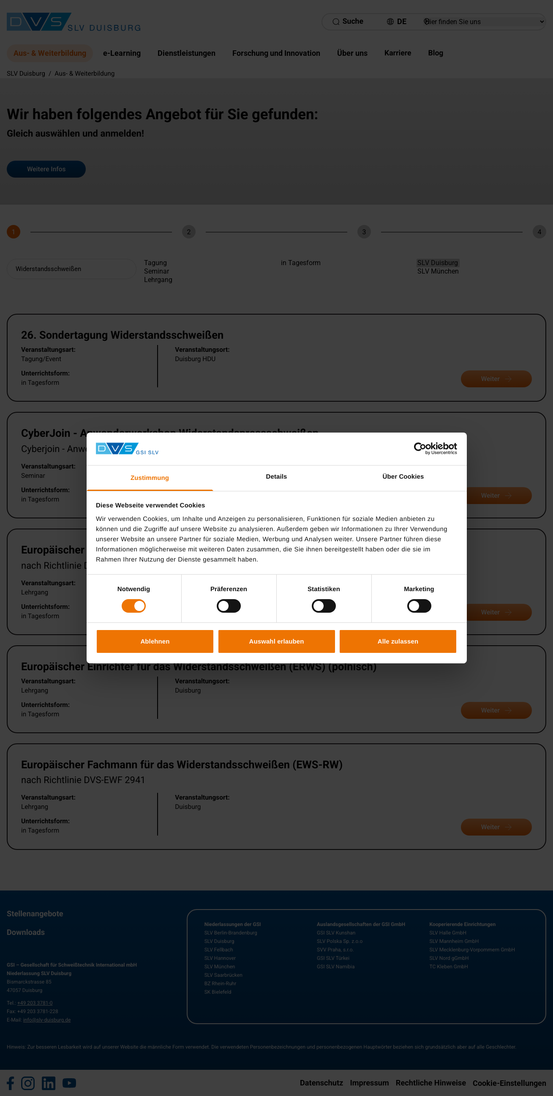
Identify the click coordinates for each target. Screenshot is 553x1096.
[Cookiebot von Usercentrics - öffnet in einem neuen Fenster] (420, 448)
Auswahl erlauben (276, 641)
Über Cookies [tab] (403, 476)
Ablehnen (154, 641)
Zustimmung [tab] (150, 478)
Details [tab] (276, 476)
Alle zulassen (398, 641)
